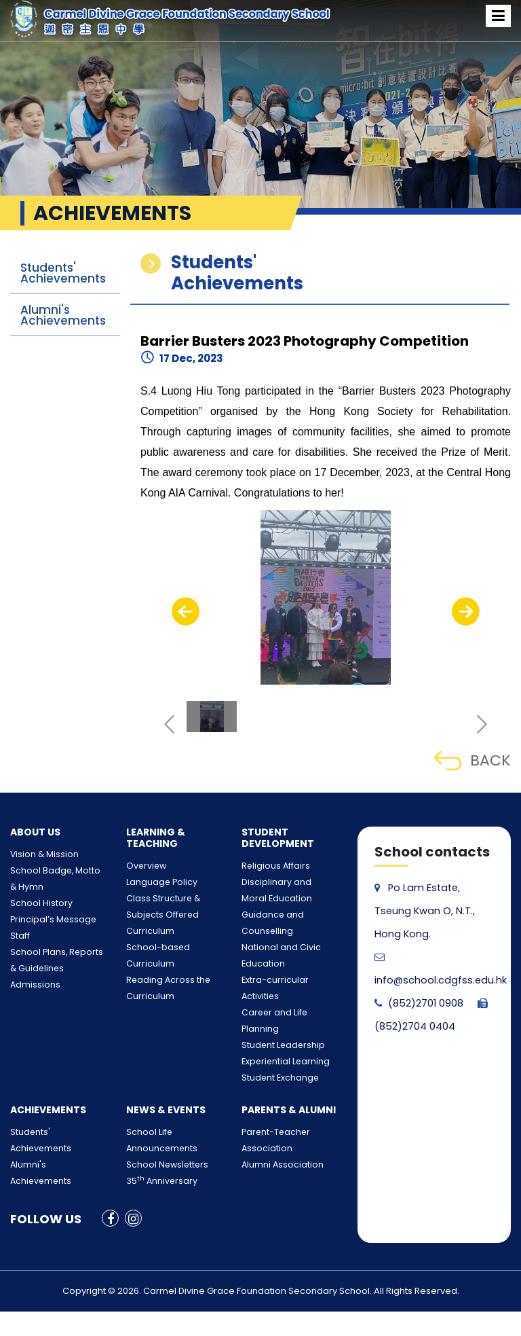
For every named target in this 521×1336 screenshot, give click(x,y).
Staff (18, 936)
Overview (141, 866)
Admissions (31, 985)
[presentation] (185, 611)
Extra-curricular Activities (287, 964)
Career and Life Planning (285, 980)
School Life (144, 1084)
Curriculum (146, 931)
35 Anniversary (155, 1132)
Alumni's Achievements (63, 315)
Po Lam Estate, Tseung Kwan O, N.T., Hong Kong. (422, 911)
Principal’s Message (45, 920)
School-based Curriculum (172, 948)
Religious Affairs (270, 866)
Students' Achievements (63, 273)
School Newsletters (159, 1116)
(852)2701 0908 (418, 1003)
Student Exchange (274, 1029)
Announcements (155, 1100)
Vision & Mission (39, 855)
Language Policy (155, 883)
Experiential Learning (278, 1013)
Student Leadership (276, 997)
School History (35, 904)
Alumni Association (276, 1116)
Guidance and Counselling (289, 915)
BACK (472, 760)
